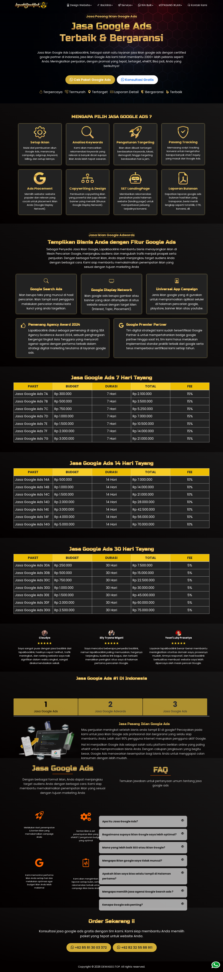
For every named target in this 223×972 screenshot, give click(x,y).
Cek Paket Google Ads (90, 79)
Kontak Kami (197, 5)
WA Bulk (145, 5)
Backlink (105, 5)
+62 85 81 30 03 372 (88, 947)
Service (125, 5)
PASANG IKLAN (170, 5)
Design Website (79, 5)
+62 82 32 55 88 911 (134, 947)
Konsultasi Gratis (137, 79)
